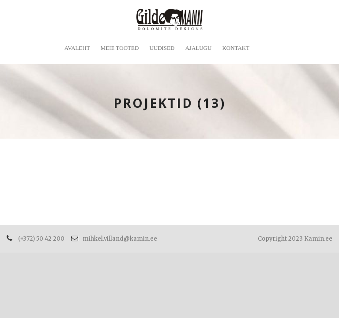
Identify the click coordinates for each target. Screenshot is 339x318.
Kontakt (235, 48)
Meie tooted (120, 48)
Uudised (161, 48)
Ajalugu (198, 48)
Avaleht (77, 48)
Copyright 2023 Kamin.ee (295, 238)
